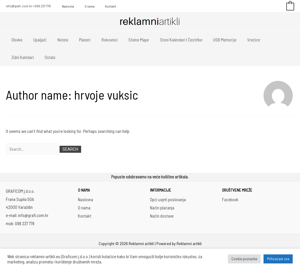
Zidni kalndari (261, 39)
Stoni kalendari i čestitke (167, 39)
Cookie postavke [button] (244, 258)
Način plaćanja (162, 208)
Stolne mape (126, 39)
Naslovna (66, 6)
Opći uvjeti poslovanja (168, 199)
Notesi (57, 39)
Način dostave (162, 215)
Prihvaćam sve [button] (278, 258)
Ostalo (15, 57)
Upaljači (36, 39)
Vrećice (235, 39)
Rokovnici (100, 39)
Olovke (15, 39)
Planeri (77, 39)
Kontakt (101, 6)
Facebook (230, 199)
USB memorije (208, 39)
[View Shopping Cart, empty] (290, 6)
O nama (84, 6)
